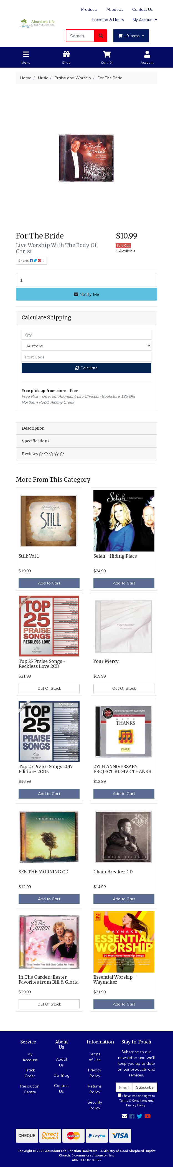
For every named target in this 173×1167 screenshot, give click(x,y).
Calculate (86, 367)
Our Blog (62, 1075)
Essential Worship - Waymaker (114, 979)
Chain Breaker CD (113, 871)
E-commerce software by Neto (93, 1155)
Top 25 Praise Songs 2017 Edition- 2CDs (46, 769)
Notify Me (86, 294)
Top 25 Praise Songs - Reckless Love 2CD (42, 664)
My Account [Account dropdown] (143, 19)
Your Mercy (106, 661)
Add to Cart (49, 583)
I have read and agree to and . (136, 1100)
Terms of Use (95, 1056)
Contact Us (142, 9)
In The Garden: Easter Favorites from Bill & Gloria (48, 979)
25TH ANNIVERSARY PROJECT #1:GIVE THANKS (122, 769)
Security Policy (95, 1105)
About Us (114, 9)
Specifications (35, 440)
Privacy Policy (94, 1073)
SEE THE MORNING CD (43, 871)
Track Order (30, 1073)
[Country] (86, 346)
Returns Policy (95, 1089)
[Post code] (86, 357)
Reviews (43, 453)
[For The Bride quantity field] (86, 280)
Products (89, 9)
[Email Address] (124, 1087)
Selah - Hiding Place (115, 556)
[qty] (86, 335)
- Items (129, 35)
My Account (29, 1056)
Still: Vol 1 (29, 556)
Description (33, 428)
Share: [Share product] (30, 260)
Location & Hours (108, 19)
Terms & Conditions (133, 1100)
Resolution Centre (29, 1089)
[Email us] (124, 1116)
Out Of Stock (49, 688)
